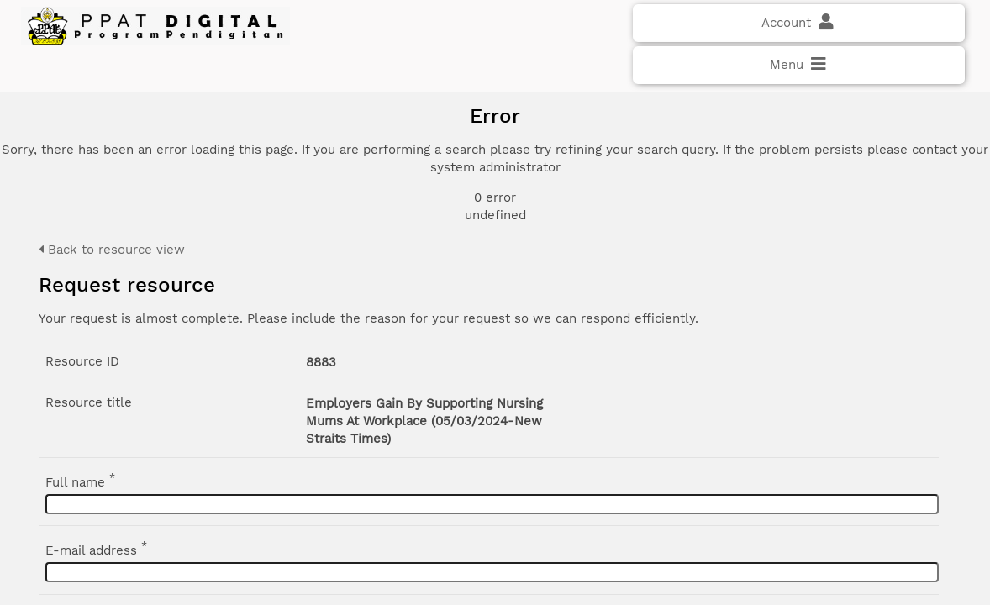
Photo (801, 175)
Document (815, 195)
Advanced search (824, 336)
